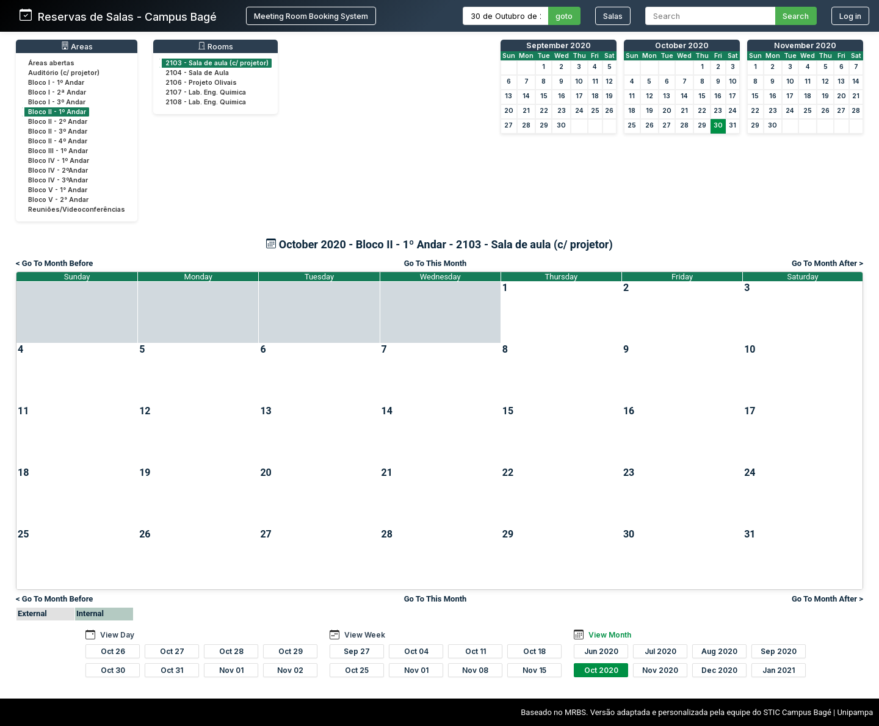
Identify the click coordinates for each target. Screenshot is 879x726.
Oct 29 (290, 651)
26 (609, 111)
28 (526, 125)
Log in (850, 16)
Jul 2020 (660, 651)
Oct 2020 (601, 670)
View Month (609, 634)
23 (561, 111)
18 (595, 96)
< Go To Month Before (54, 263)
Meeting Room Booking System (311, 16)
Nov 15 (534, 670)
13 (508, 96)
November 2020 (805, 45)
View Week (364, 634)
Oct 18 (534, 651)
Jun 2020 (601, 651)
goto (564, 16)
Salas (613, 16)
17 (579, 96)
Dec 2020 (719, 670)
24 (579, 111)
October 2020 (682, 45)
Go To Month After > (827, 263)
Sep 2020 (779, 651)
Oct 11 (475, 651)
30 (561, 125)
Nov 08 (475, 670)
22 (544, 111)
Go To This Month (435, 263)
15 (544, 96)
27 (508, 125)
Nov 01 (231, 670)
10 (579, 81)
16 (561, 96)
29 (544, 125)
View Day (117, 634)
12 (609, 81)
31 (732, 125)
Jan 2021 (778, 670)
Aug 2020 (719, 651)
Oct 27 (172, 651)
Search (796, 16)
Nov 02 (290, 670)
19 (609, 96)
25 (595, 111)
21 (526, 111)
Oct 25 (357, 670)
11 (595, 81)
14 (526, 96)
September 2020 (558, 45)
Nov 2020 (660, 670)
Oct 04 (416, 651)
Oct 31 (172, 670)
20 (508, 111)
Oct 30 (113, 670)
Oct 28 (231, 651)
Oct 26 (113, 651)
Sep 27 (357, 651)
